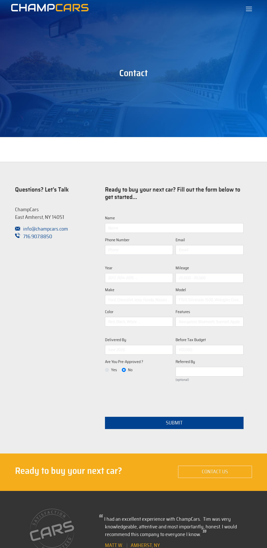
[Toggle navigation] (249, 9)
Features (183, 312)
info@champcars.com (41, 229)
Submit (174, 422)
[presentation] (143, 397)
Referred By (185, 362)
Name (110, 218)
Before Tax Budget (191, 340)
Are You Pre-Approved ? (124, 362)
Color (109, 312)
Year (108, 268)
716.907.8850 (33, 236)
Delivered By (115, 340)
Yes (114, 370)
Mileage (182, 268)
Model (181, 290)
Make (109, 290)
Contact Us (215, 471)
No (130, 370)
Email (180, 240)
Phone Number (117, 240)
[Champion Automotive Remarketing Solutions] (50, 9)
